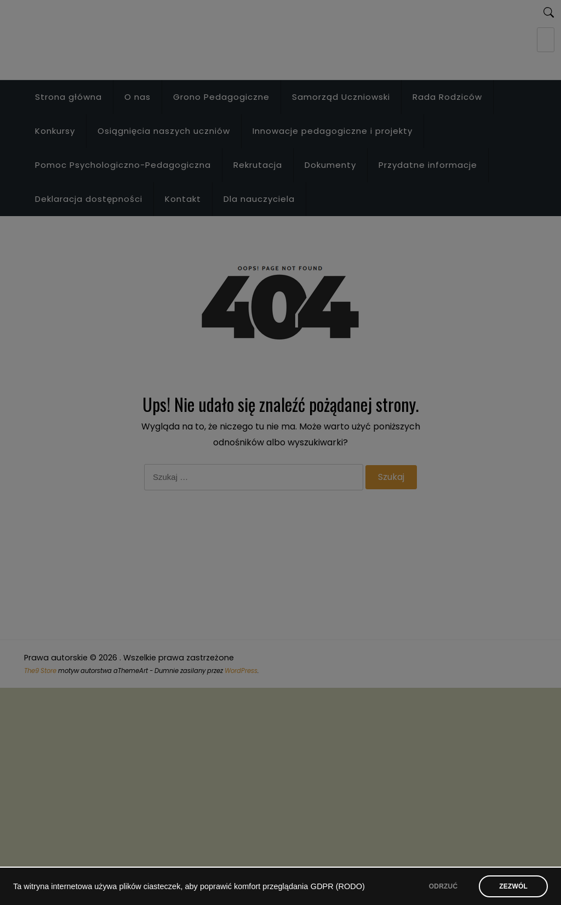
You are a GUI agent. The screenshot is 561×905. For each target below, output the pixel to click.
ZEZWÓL (513, 886)
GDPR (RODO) (338, 886)
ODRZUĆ (443, 886)
